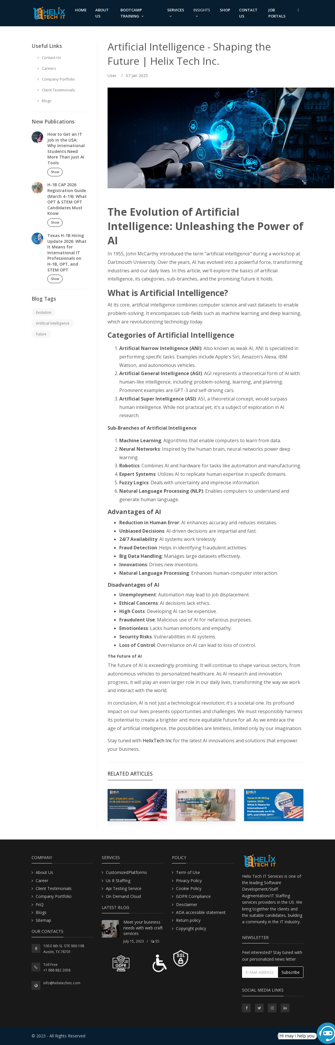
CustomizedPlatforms (126, 872)
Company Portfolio (56, 79)
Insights (202, 12)
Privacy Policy (189, 880)
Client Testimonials (56, 90)
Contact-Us (49, 57)
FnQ (40, 904)
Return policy (188, 920)
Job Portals (277, 13)
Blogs (44, 100)
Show (55, 172)
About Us (44, 872)
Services (175, 12)
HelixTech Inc (157, 740)
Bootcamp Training (132, 13)
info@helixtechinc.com (61, 982)
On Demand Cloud (123, 896)
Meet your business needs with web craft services (143, 927)
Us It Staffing (118, 880)
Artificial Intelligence (52, 323)
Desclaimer (186, 904)
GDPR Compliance (193, 896)
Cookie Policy (188, 888)
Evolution (43, 312)
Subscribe (291, 972)
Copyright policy (191, 928)
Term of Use (188, 872)
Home (81, 10)
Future (41, 334)
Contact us (248, 13)
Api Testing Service (123, 888)
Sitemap (43, 920)
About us (102, 13)
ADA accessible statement (201, 912)
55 (155, 941)
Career (42, 880)
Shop (225, 10)
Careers (46, 68)
